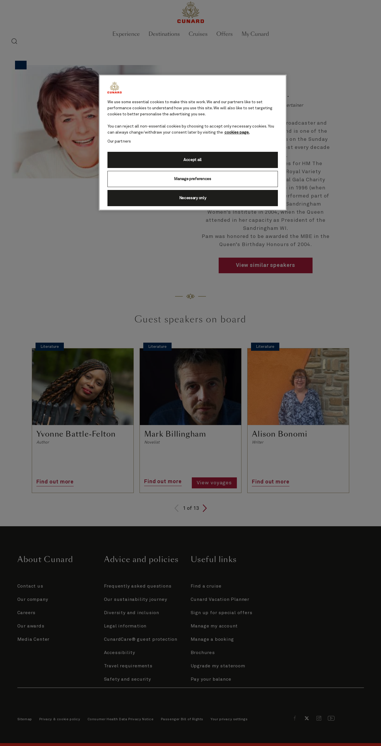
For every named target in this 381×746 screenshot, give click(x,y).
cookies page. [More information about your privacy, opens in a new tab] (237, 132)
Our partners (119, 141)
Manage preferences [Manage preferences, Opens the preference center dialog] (192, 179)
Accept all (192, 160)
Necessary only (192, 198)
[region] (193, 142)
